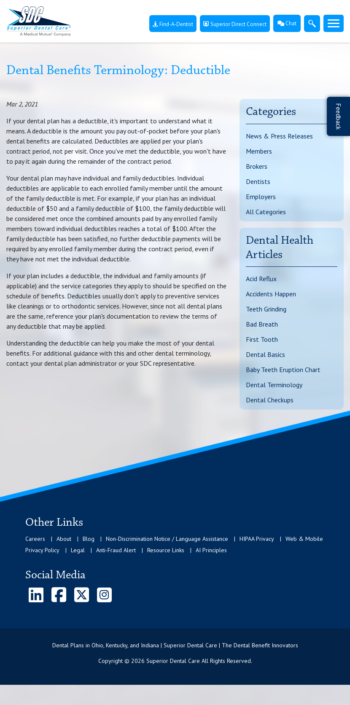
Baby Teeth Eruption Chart (283, 369)
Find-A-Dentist (173, 24)
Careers (35, 539)
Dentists (258, 181)
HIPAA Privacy (257, 539)
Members (259, 151)
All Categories (266, 212)
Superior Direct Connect (235, 24)
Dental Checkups (269, 400)
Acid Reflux (261, 278)
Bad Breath (262, 324)
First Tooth (262, 339)
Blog (88, 539)
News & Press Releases (279, 136)
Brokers (256, 166)
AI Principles (211, 550)
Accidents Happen (271, 294)
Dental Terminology (274, 384)
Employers (261, 196)
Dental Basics (265, 354)
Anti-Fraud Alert (116, 550)
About (64, 539)
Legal (78, 550)
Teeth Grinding (266, 309)
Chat (286, 23)
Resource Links (165, 550)
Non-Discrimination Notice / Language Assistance (167, 539)
